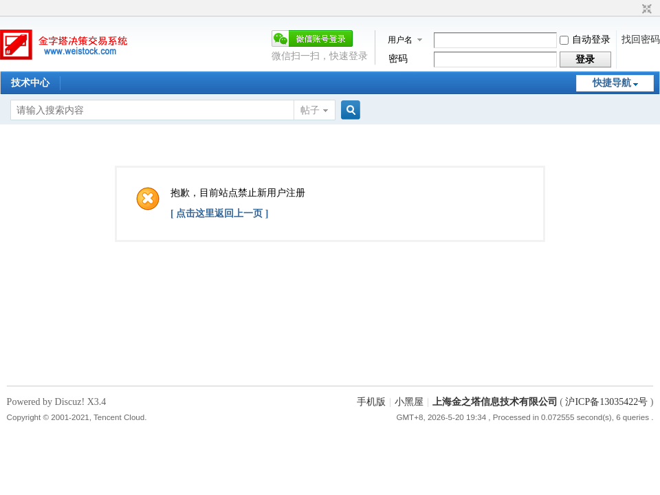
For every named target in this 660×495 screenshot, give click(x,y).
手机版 (371, 402)
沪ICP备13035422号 (607, 402)
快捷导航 (612, 83)
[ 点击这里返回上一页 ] (219, 213)
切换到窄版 (645, 9)
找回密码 (641, 39)
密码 (398, 59)
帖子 (310, 110)
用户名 (400, 40)
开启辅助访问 (633, 9)
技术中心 (30, 83)
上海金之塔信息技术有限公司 (495, 402)
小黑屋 (409, 402)
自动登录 (585, 39)
